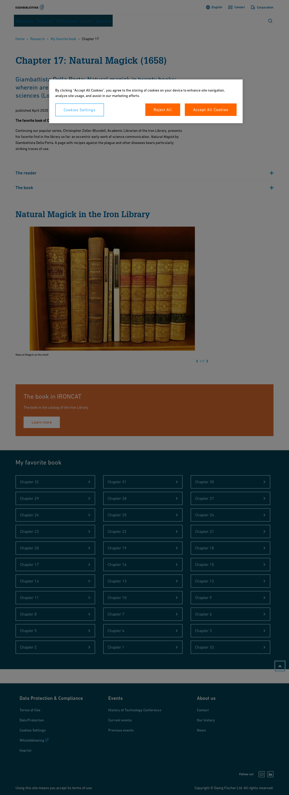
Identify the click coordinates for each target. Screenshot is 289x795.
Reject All (163, 109)
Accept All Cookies (210, 109)
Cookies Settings (80, 110)
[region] (146, 101)
